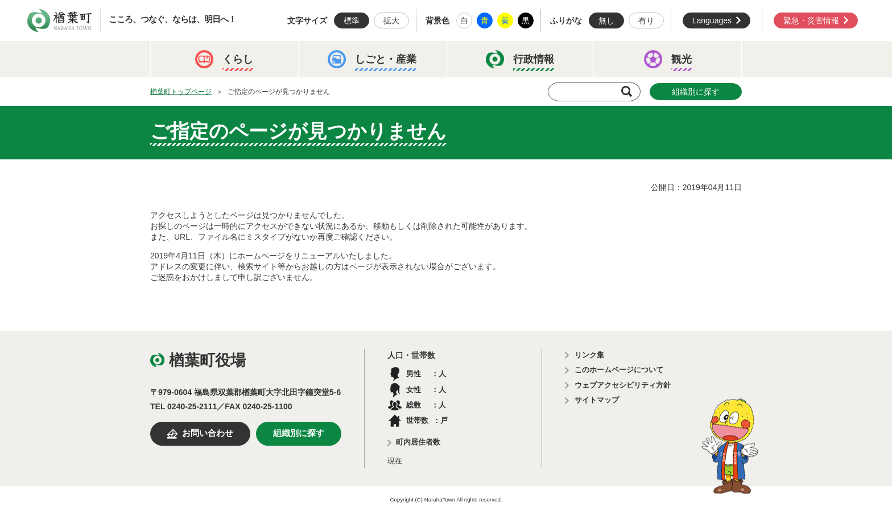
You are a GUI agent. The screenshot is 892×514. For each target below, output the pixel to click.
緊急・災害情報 (811, 20)
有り (646, 20)
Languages (712, 20)
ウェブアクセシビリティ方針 (623, 385)
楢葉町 (59, 20)
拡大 (391, 20)
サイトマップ (597, 400)
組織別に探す (696, 91)
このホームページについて (619, 369)
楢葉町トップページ (181, 92)
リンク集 (589, 355)
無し (606, 20)
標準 (352, 20)
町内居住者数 (418, 442)
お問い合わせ (207, 433)
